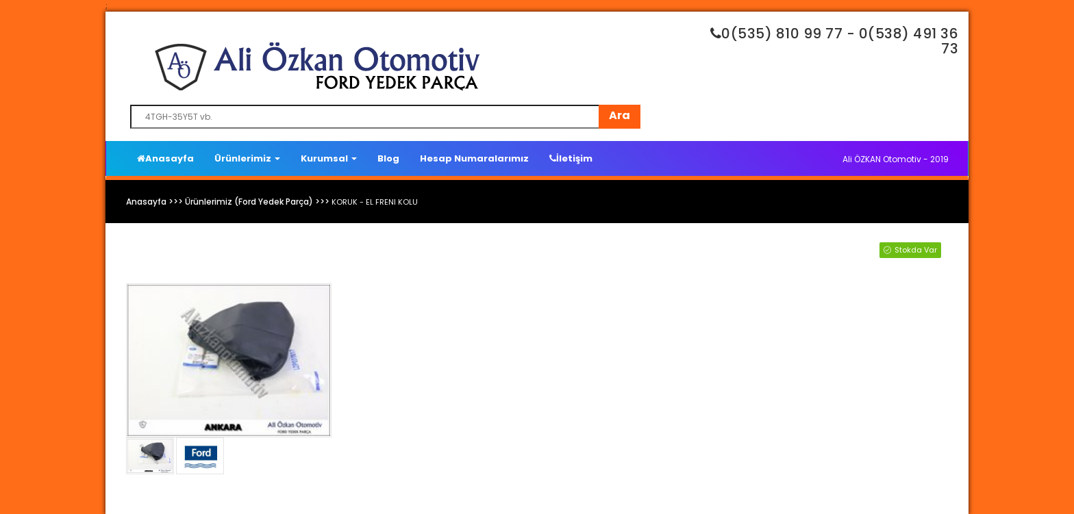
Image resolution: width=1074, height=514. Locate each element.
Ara (619, 115)
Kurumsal (329, 158)
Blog (388, 158)
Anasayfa (165, 158)
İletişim (570, 158)
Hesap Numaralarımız (474, 158)
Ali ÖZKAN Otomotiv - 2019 (895, 159)
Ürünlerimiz (247, 158)
